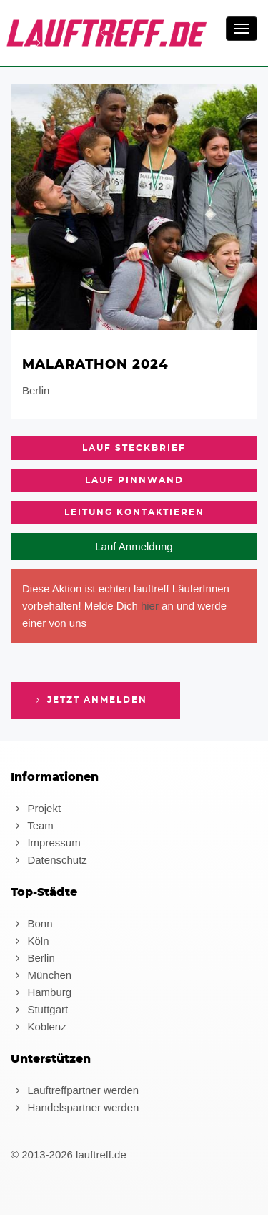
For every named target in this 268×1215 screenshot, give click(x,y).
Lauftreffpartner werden (75, 1090)
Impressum (46, 842)
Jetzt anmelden (90, 700)
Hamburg (41, 992)
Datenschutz (49, 860)
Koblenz (38, 1026)
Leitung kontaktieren (134, 512)
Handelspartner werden (75, 1107)
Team (32, 825)
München (41, 975)
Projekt (36, 808)
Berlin (33, 958)
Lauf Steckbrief (134, 448)
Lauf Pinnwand (134, 480)
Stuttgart (39, 1009)
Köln (30, 941)
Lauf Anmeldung (133, 546)
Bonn (31, 923)
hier (150, 606)
